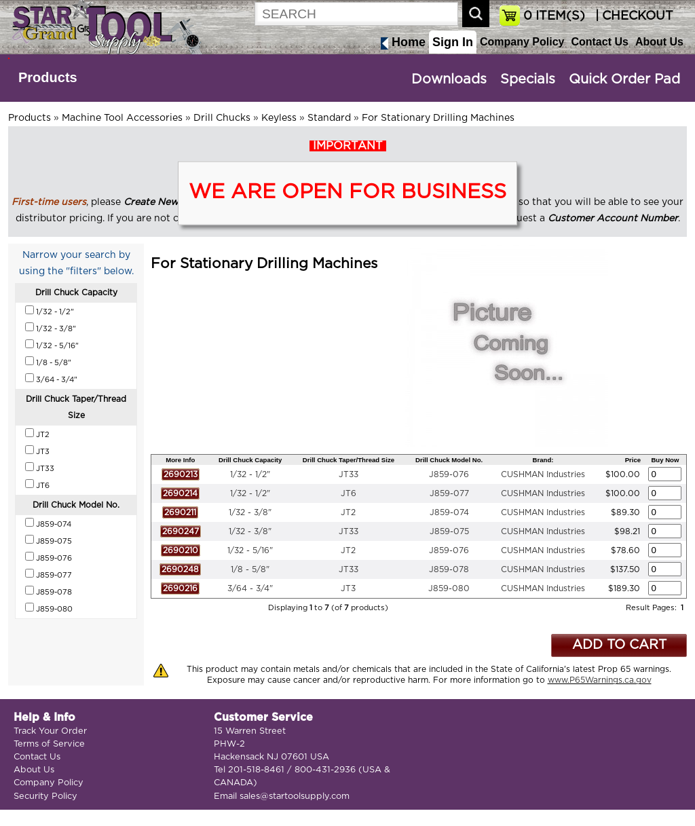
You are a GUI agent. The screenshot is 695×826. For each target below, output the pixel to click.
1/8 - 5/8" (250, 569)
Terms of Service (49, 744)
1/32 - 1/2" (250, 474)
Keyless (279, 118)
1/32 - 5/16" (250, 550)
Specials (527, 79)
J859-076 (449, 474)
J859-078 (449, 569)
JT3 (348, 588)
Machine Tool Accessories (122, 118)
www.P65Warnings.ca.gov (600, 680)
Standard (329, 118)
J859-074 (449, 512)
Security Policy (45, 796)
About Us (659, 42)
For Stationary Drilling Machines (438, 118)
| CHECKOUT (632, 16)
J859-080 (449, 588)
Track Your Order (50, 731)
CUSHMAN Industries (543, 474)
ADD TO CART (619, 645)
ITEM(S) (554, 16)
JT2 (348, 512)
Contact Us (599, 42)
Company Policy (522, 42)
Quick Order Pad (624, 79)
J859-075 (449, 531)
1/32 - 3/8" (250, 512)
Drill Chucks (221, 118)
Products (47, 77)
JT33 (348, 474)
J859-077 (449, 493)
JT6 (348, 493)
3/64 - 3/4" (250, 588)
